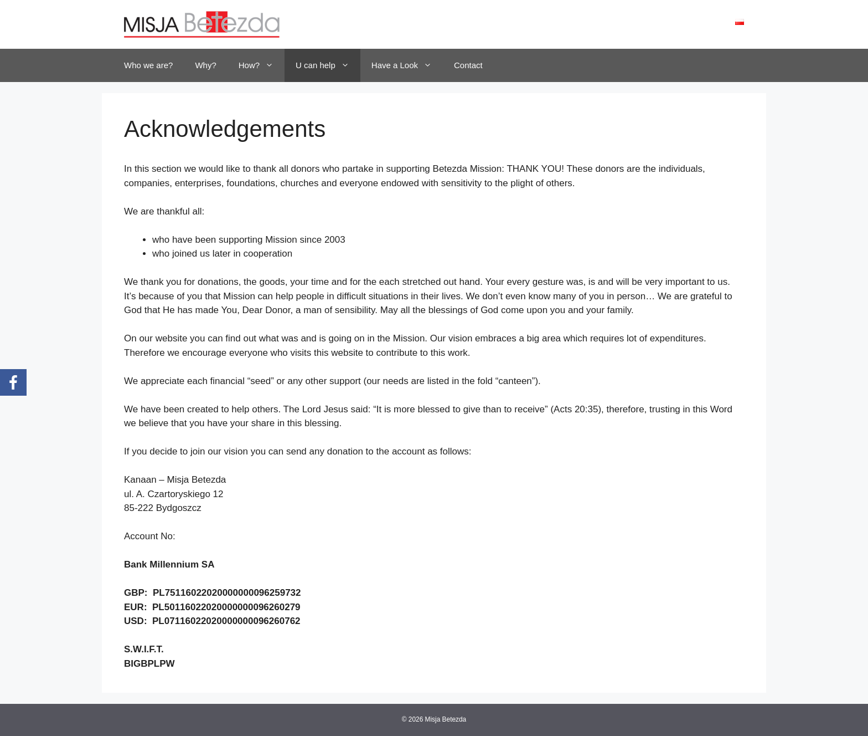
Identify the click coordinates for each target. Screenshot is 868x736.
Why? (205, 65)
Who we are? (148, 65)
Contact (468, 65)
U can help (328, 65)
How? (262, 65)
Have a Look (407, 65)
